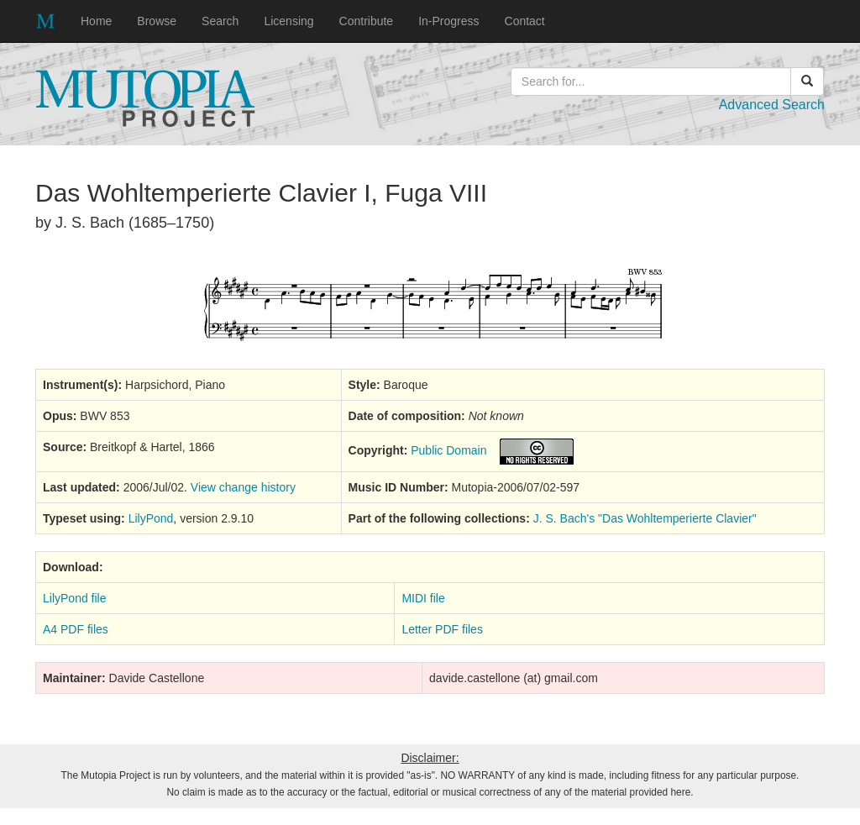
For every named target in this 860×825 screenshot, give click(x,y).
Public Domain (448, 450)
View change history (243, 487)
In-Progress (448, 21)
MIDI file (422, 598)
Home (96, 21)
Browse (156, 21)
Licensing (288, 21)
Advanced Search (772, 104)
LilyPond (151, 518)
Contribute (366, 21)
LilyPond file (75, 598)
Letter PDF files (441, 629)
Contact (525, 21)
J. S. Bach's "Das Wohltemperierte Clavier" (645, 518)
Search (220, 21)
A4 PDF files (75, 629)
